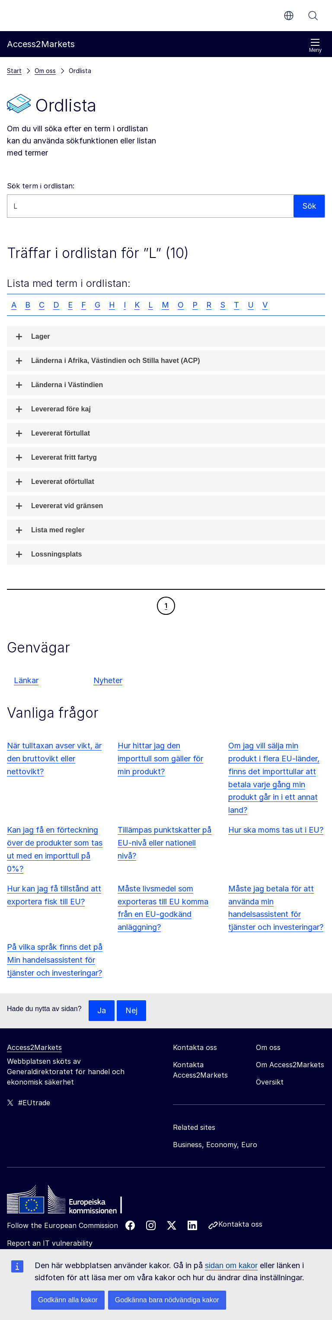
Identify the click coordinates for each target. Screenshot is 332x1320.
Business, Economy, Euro (215, 1144)
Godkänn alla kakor (68, 1300)
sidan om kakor (231, 1265)
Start (14, 70)
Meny (315, 45)
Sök (313, 15)
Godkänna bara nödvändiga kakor (167, 1300)
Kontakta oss (240, 1224)
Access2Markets (34, 1047)
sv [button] (289, 15)
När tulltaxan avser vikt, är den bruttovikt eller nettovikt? (54, 758)
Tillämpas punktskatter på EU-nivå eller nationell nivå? (164, 842)
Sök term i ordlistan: (40, 185)
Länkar (26, 680)
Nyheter (107, 680)
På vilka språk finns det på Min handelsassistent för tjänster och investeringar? (54, 959)
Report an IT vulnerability (50, 1243)
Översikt (270, 1082)
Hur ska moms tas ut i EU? (275, 829)
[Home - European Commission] (69, 1201)
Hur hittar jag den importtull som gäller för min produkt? (160, 758)
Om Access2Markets (290, 1064)
